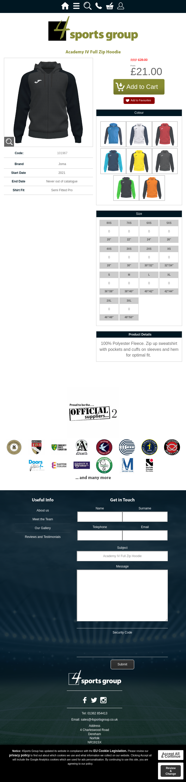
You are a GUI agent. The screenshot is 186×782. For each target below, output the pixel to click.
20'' (109, 239)
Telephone (100, 527)
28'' (109, 265)
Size (139, 214)
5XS (169, 223)
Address (94, 726)
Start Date (18, 173)
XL (169, 274)
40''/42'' (149, 291)
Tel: (84, 713)
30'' (129, 265)
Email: (75, 719)
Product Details (140, 334)
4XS (109, 248)
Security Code (122, 632)
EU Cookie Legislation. (110, 751)
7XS (129, 223)
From (133, 66)
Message (122, 566)
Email (145, 527)
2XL (109, 300)
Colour (139, 113)
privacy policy (19, 755)
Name (100, 508)
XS (169, 248)
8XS (109, 223)
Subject (122, 548)
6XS (149, 223)
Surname (145, 508)
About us (43, 510)
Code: (19, 153)
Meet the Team (42, 519)
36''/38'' (109, 291)
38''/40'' (129, 291)
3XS (129, 248)
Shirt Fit (18, 190)
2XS (149, 248)
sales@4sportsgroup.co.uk (99, 719)
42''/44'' (169, 291)
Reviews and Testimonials (43, 537)
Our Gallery (43, 528)
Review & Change (171, 770)
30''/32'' (149, 265)
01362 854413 (98, 713)
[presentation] (122, 645)
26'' (169, 239)
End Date (18, 181)
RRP (134, 60)
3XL (129, 300)
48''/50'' (129, 317)
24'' (149, 239)
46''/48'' (109, 317)
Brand (19, 164)
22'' (129, 239)
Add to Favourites (141, 100)
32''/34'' (169, 265)
